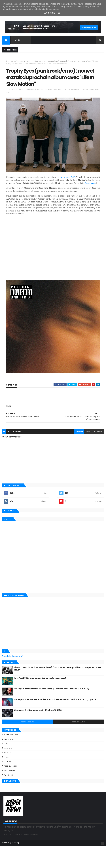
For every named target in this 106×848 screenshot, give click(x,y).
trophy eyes (82, 61)
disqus (89, 433)
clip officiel (9, 741)
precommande (9, 772)
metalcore (8, 750)
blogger (79, 433)
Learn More (49, 13)
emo (14, 61)
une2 (90, 61)
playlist (7, 759)
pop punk (51, 61)
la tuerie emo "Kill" (66, 178)
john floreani (36, 61)
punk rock (72, 61)
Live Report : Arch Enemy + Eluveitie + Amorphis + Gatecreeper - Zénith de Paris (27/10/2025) (55, 701)
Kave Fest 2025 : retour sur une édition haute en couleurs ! (40, 679)
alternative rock (11, 736)
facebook (98, 433)
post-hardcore (10, 768)
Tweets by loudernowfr (12, 657)
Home (8, 61)
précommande (62, 61)
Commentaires (78, 723)
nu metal (7, 754)
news (44, 61)
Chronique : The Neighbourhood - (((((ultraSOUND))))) (38, 711)
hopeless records (23, 61)
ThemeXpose (17, 844)
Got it (60, 13)
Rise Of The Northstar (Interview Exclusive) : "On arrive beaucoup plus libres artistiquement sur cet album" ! (58, 670)
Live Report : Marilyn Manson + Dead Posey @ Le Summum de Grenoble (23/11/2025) (51, 690)
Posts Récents (27, 723)
